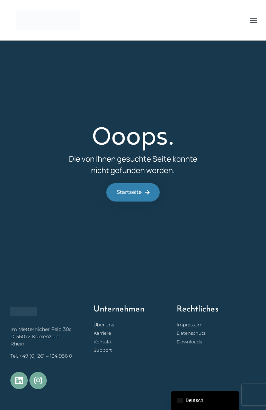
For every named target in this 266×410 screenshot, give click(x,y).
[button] (253, 20)
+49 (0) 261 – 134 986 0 (45, 356)
